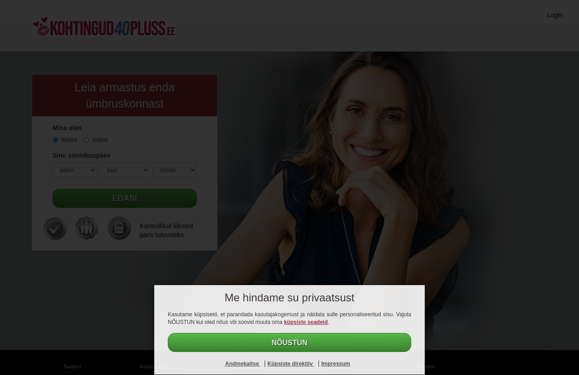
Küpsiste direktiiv (290, 364)
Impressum (335, 364)
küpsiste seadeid (306, 322)
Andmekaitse (243, 364)
